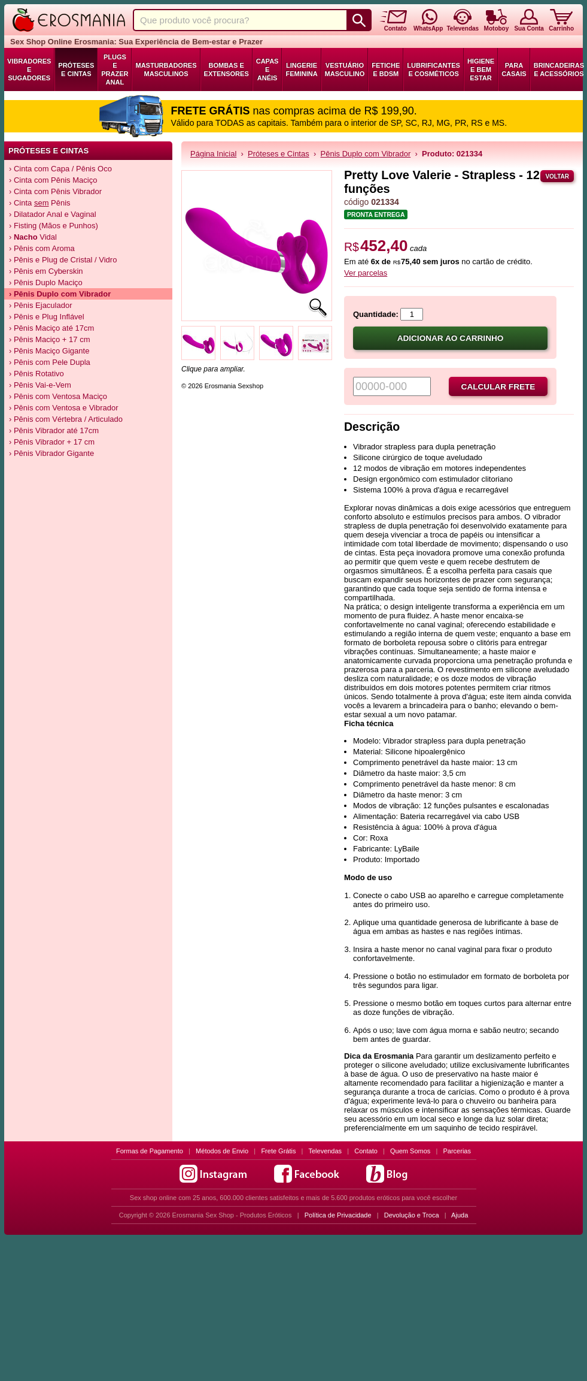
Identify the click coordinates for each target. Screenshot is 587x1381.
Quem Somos (410, 1151)
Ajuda (459, 1215)
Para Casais (514, 69)
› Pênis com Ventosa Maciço (58, 396)
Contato (366, 1151)
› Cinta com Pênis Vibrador (55, 191)
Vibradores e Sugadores (29, 69)
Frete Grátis (278, 1151)
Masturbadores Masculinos (165, 69)
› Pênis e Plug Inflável (46, 316)
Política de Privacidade (338, 1215)
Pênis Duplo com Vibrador (366, 153)
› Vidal (33, 236)
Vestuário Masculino (345, 69)
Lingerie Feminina (301, 69)
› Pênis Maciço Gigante (49, 350)
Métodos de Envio (222, 1151)
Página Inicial (213, 153)
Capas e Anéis (267, 69)
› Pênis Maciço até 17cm (51, 328)
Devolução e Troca (411, 1215)
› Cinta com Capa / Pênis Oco (60, 168)
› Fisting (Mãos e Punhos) (53, 225)
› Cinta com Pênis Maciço (53, 180)
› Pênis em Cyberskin (46, 271)
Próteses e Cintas (76, 69)
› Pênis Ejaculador (40, 305)
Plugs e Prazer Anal (114, 69)
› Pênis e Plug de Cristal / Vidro (63, 259)
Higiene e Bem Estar (480, 69)
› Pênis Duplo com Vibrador (60, 293)
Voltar (557, 176)
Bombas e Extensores (226, 69)
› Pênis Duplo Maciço (46, 282)
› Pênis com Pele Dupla (49, 362)
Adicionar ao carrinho (450, 338)
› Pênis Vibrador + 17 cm (52, 441)
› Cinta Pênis (40, 202)
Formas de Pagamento (149, 1151)
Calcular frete (498, 386)
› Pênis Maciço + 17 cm (49, 339)
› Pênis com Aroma (42, 248)
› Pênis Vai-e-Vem (40, 384)
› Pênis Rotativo (36, 373)
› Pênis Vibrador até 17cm (54, 430)
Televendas (325, 1151)
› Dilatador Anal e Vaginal (52, 214)
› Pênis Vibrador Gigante (51, 453)
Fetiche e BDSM (386, 69)
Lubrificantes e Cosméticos (433, 69)
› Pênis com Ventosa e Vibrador (63, 407)
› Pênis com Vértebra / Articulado (66, 419)
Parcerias (457, 1151)
